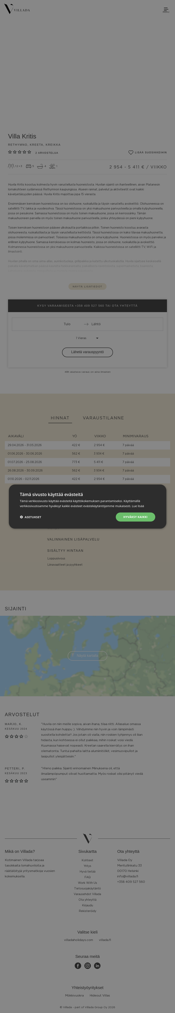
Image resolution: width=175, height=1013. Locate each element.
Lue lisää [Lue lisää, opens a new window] (138, 506)
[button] (30, 517)
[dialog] (87, 506)
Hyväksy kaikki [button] (135, 517)
